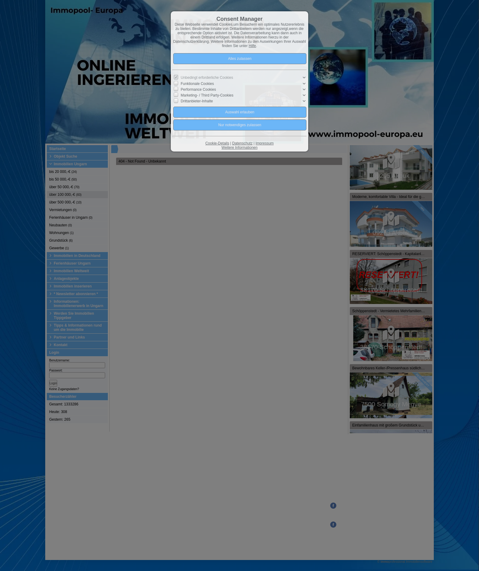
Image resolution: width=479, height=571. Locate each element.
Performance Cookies (198, 89)
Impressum (264, 143)
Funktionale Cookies (197, 83)
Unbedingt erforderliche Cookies (207, 77)
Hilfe (252, 46)
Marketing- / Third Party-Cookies (207, 95)
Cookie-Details (217, 143)
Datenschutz (242, 143)
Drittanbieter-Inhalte (197, 101)
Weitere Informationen (239, 147)
